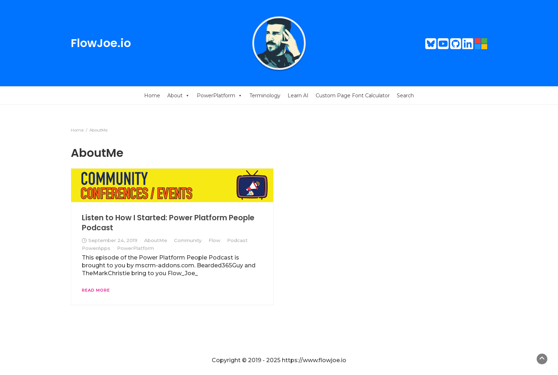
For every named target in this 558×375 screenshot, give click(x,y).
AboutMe (155, 240)
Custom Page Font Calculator (353, 95)
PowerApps (96, 248)
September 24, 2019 (112, 240)
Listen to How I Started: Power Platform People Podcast (168, 222)
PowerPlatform (219, 95)
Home (152, 95)
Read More (96, 290)
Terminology (264, 95)
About (178, 95)
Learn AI (298, 95)
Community (188, 240)
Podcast (237, 240)
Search (405, 95)
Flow (214, 240)
